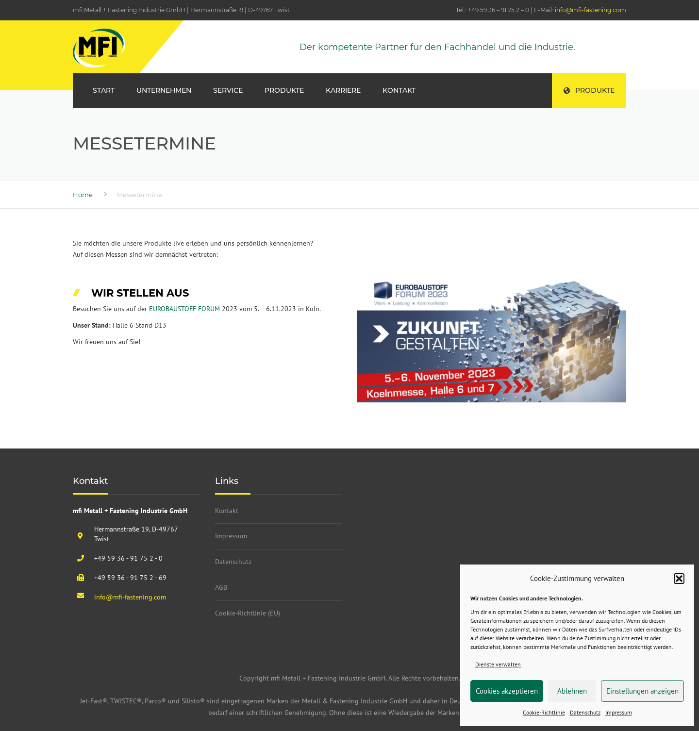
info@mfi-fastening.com (590, 10)
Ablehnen (572, 691)
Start (104, 90)
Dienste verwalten (498, 664)
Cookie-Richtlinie (544, 712)
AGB (221, 587)
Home (83, 195)
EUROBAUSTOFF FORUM (183, 308)
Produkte (589, 90)
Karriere (343, 90)
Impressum (618, 712)
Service (228, 90)
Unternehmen (163, 90)
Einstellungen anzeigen (642, 691)
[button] (679, 578)
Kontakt (399, 90)
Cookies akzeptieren (507, 691)
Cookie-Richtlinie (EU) (247, 613)
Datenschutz (585, 712)
